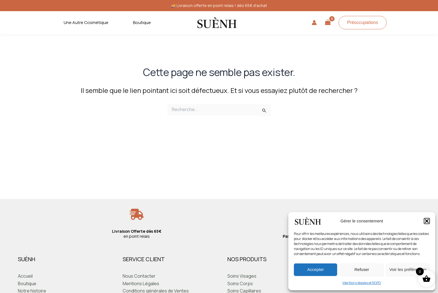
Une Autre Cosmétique (86, 22)
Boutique (142, 22)
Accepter (315, 269)
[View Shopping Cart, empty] (327, 23)
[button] (427, 221)
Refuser (361, 269)
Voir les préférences (408, 269)
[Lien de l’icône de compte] (314, 22)
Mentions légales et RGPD (361, 282)
